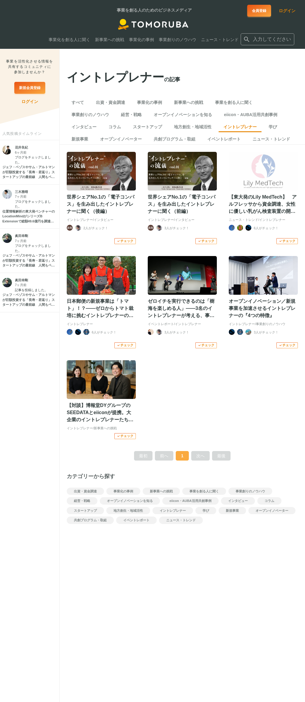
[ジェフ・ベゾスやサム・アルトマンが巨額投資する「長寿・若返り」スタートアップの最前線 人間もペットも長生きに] (29, 172)
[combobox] (267, 39)
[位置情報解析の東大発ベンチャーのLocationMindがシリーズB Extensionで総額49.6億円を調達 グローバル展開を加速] (29, 216)
